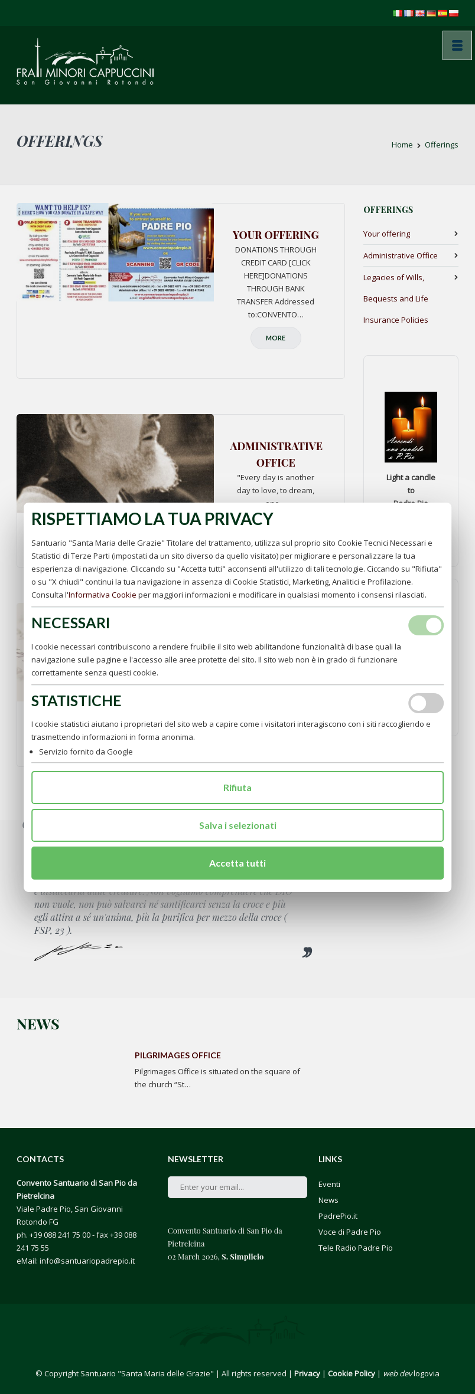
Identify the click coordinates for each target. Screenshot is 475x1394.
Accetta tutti (237, 862)
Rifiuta (237, 787)
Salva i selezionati (237, 825)
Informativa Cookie (102, 594)
